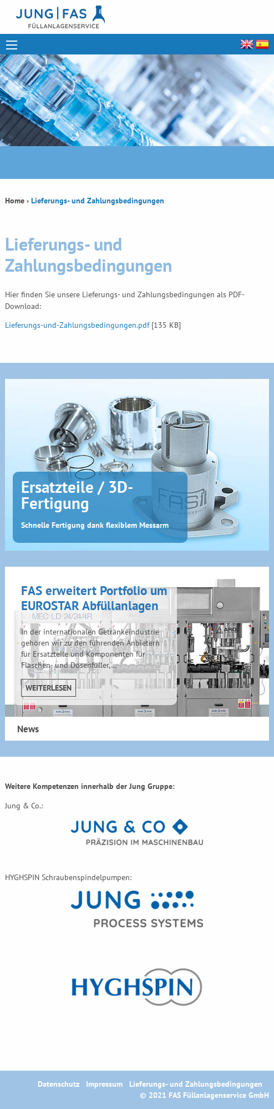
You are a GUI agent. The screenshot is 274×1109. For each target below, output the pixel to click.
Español (261, 44)
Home (14, 200)
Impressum (104, 1083)
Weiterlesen (49, 687)
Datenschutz (58, 1083)
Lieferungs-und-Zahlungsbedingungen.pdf (77, 324)
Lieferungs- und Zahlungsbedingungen (195, 1083)
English (245, 44)
